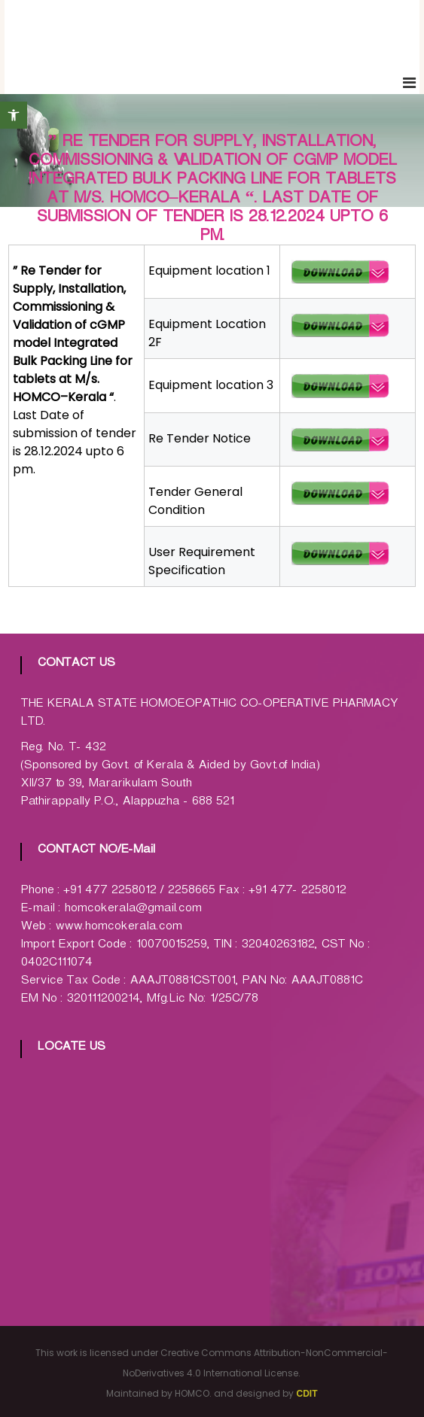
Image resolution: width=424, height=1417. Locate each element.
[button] (13, 115)
